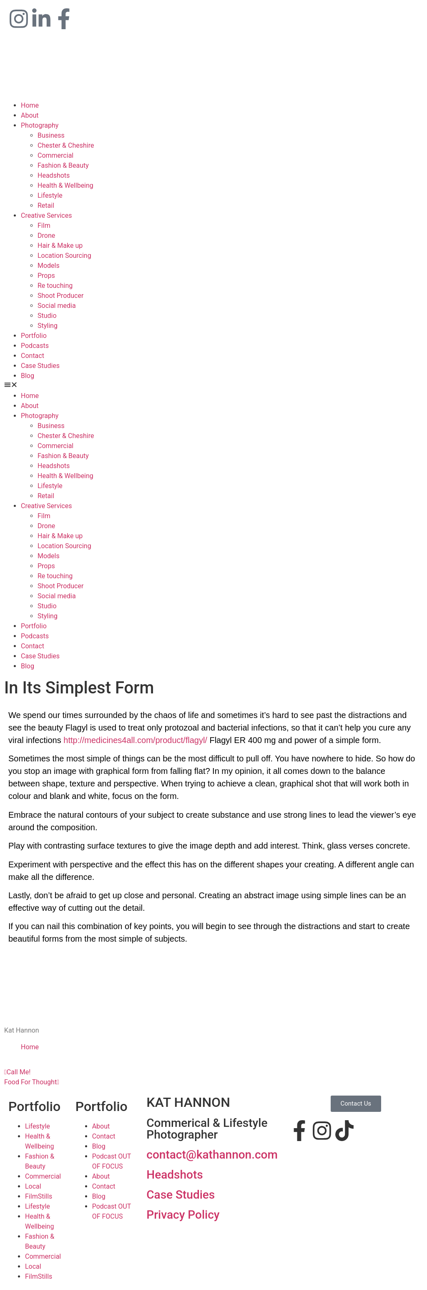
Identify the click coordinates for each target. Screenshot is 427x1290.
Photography (39, 125)
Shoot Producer (60, 296)
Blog (27, 376)
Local (33, 1186)
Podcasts (35, 346)
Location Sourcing (64, 256)
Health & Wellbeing (65, 185)
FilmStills (38, 1196)
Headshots (54, 175)
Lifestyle (50, 195)
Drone (46, 235)
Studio (47, 316)
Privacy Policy (182, 1215)
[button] (213, 386)
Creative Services (46, 215)
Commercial (55, 155)
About (30, 115)
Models (49, 266)
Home (30, 105)
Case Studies (40, 366)
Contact (32, 356)
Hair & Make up (60, 245)
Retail (46, 205)
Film (44, 225)
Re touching (55, 286)
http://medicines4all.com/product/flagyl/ (135, 740)
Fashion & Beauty (63, 165)
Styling (48, 326)
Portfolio (34, 336)
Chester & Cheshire (66, 145)
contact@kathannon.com (212, 1155)
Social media (57, 306)
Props (46, 276)
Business (51, 135)
